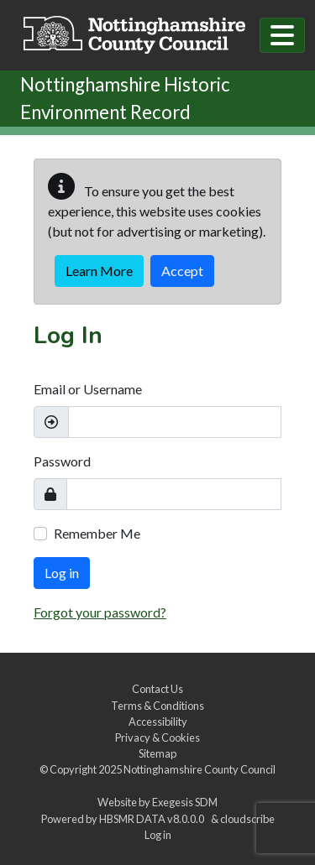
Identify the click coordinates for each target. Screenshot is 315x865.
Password (62, 461)
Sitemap (157, 753)
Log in (62, 573)
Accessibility (158, 721)
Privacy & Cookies (157, 737)
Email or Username (88, 389)
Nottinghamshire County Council (199, 769)
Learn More (99, 271)
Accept (182, 271)
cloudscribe (247, 819)
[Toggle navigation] (282, 35)
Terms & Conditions (157, 705)
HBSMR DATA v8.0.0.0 (153, 819)
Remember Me (97, 533)
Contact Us (157, 689)
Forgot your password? (100, 612)
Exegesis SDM (185, 802)
